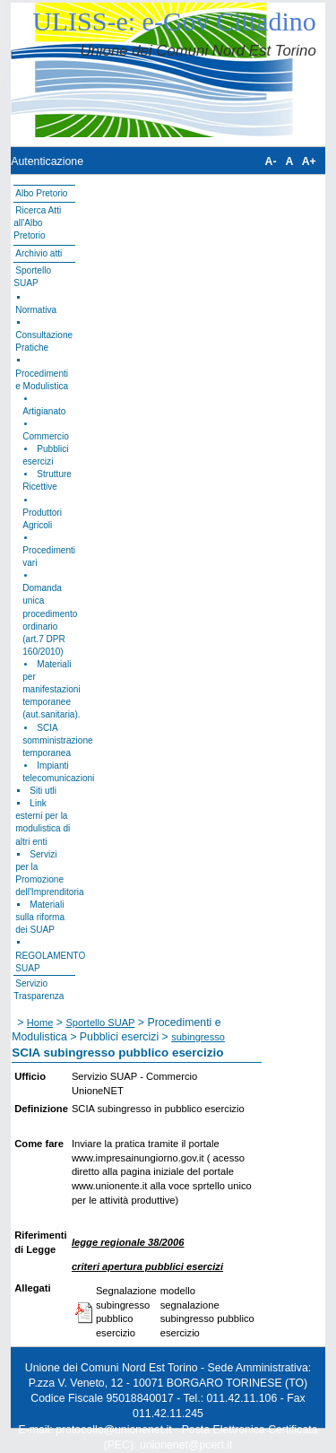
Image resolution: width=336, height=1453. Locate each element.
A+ (309, 161)
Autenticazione (47, 161)
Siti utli (43, 791)
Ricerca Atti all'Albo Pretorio (37, 222)
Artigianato (43, 411)
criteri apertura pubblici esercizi (147, 1266)
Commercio (45, 436)
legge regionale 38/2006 (128, 1242)
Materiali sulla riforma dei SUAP (40, 917)
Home (40, 1022)
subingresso (198, 1036)
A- (271, 161)
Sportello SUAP (99, 1022)
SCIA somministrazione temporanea (57, 740)
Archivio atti (38, 253)
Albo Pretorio (41, 193)
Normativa (35, 310)
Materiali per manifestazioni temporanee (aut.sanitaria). (51, 689)
